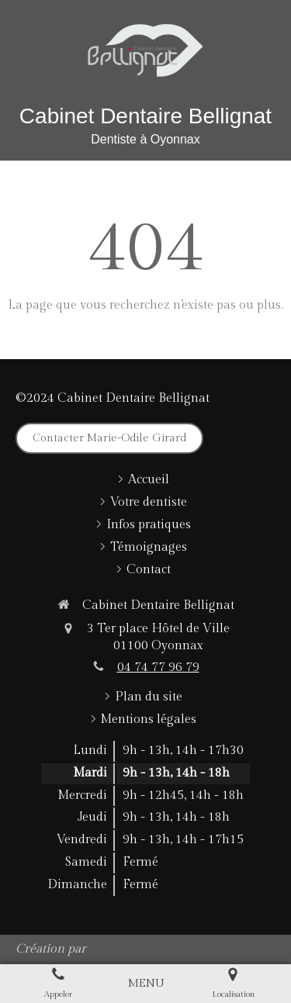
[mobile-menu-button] (145, 983)
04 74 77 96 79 (158, 667)
